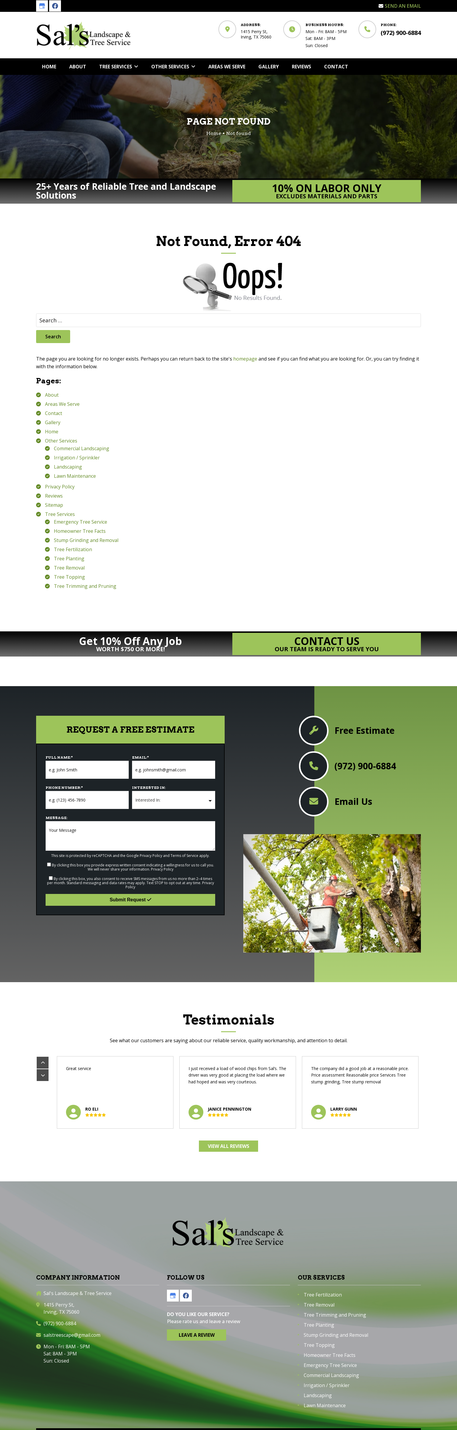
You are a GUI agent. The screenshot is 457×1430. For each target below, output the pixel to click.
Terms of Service (184, 855)
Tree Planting (69, 558)
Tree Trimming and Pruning (85, 586)
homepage (245, 359)
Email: (140, 757)
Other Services (61, 440)
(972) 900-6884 (401, 33)
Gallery (52, 422)
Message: (56, 817)
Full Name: (59, 757)
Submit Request (130, 899)
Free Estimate (364, 730)
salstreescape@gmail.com (72, 1335)
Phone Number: (64, 787)
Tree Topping (69, 577)
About (52, 395)
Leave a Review (197, 1335)
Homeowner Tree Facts (80, 531)
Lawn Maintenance (75, 476)
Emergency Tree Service (80, 522)
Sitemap (54, 505)
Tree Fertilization (73, 549)
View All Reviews (228, 1146)
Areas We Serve (62, 404)
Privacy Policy (60, 486)
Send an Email (403, 6)
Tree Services (60, 514)
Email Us (353, 801)
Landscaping (68, 467)
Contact (53, 413)
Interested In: (149, 787)
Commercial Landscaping (81, 448)
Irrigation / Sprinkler (77, 457)
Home (51, 431)
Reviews (54, 496)
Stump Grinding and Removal (86, 540)
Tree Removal (69, 567)
